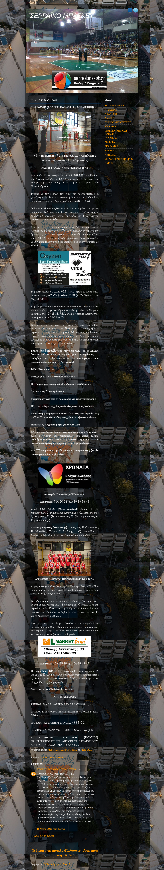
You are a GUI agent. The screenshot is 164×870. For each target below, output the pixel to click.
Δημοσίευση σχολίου (44, 835)
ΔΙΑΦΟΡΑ (110, 142)
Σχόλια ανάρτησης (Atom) (56, 864)
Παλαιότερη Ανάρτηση (81, 850)
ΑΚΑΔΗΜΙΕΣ (112, 114)
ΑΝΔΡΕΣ (44, 757)
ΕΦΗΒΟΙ (109, 150)
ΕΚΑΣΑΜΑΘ (56, 757)
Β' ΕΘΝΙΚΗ (110, 126)
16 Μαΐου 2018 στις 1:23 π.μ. (51, 828)
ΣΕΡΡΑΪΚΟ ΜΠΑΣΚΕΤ (62, 15)
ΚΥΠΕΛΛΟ (110, 154)
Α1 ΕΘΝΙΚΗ (111, 109)
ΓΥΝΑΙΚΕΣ (111, 137)
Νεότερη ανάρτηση (45, 850)
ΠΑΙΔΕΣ (109, 163)
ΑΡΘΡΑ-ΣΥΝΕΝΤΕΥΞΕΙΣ (118, 122)
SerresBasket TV (114, 105)
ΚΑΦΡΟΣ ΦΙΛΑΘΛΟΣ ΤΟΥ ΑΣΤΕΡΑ (56, 769)
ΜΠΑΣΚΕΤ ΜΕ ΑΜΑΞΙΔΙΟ (119, 159)
